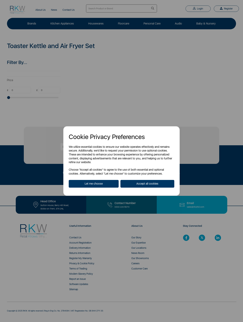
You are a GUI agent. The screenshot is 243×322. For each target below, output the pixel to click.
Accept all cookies (147, 183)
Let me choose (94, 183)
